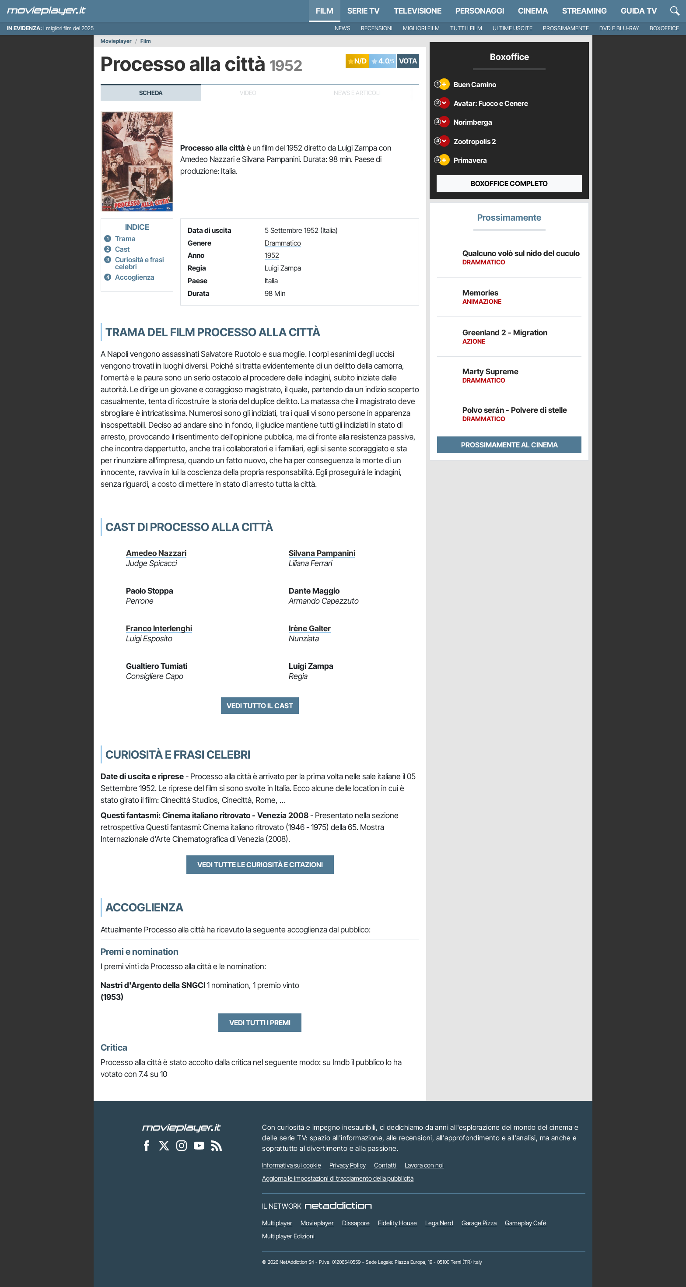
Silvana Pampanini (322, 553)
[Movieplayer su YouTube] (199, 1145)
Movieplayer (116, 41)
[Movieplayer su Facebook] (146, 1145)
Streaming (584, 10)
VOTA (408, 60)
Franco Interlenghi (159, 628)
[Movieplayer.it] (46, 11)
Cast (122, 249)
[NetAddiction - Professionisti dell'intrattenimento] (338, 1206)
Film (324, 10)
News (342, 28)
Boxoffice (664, 28)
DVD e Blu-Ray (619, 28)
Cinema (533, 10)
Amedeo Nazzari (156, 553)
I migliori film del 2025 (68, 28)
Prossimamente (566, 28)
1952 (272, 255)
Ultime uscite (512, 28)
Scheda (151, 92)
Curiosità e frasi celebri (139, 263)
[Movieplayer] (181, 1127)
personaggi (479, 10)
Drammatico (283, 243)
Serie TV (363, 10)
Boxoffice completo (509, 183)
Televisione (417, 10)
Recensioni (376, 28)
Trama (125, 238)
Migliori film (421, 28)
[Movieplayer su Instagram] (181, 1145)
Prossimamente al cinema (509, 444)
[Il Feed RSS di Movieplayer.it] (216, 1145)
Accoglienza (134, 277)
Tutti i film (466, 28)
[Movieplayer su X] (164, 1145)
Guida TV (639, 10)
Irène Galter (310, 628)
